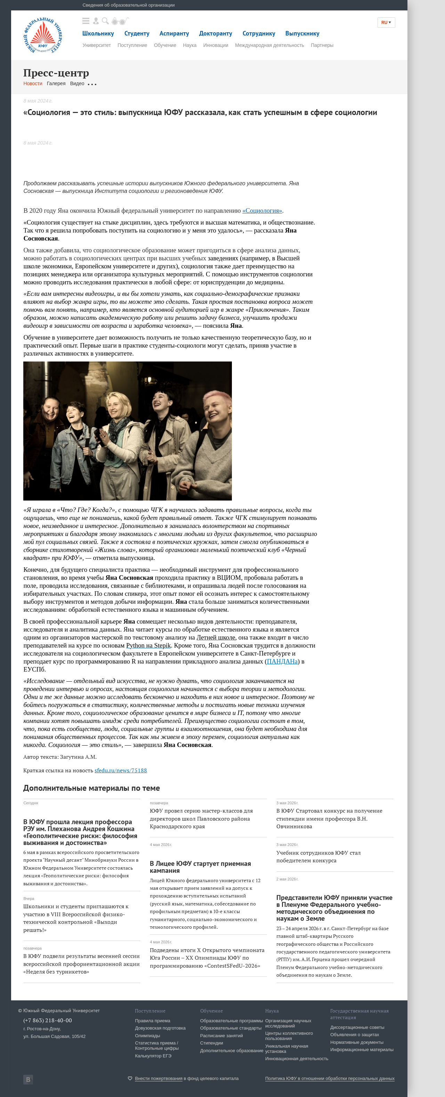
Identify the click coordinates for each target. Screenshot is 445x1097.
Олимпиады (147, 1035)
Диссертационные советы (357, 1027)
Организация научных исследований (288, 1023)
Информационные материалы (362, 1049)
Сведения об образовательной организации (128, 5)
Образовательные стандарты (231, 1028)
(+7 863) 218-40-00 (47, 1020)
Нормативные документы (356, 1042)
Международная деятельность (269, 45)
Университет (96, 45)
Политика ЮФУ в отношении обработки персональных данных (330, 1078)
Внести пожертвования (159, 1078)
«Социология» (262, 210)
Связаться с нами (160, 83)
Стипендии (211, 1043)
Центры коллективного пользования (289, 1036)
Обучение (165, 45)
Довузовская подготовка (160, 1028)
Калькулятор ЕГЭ (153, 1055)
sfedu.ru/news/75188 (121, 770)
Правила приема (152, 1020)
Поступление (132, 45)
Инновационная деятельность (297, 1058)
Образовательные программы (231, 1020)
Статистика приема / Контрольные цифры (157, 1045)
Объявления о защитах (354, 1034)
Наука (189, 45)
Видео (77, 83)
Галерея (56, 83)
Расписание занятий (221, 1035)
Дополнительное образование (232, 1050)
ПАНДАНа (282, 661)
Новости (32, 83)
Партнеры (322, 45)
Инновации (215, 45)
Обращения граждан (112, 83)
